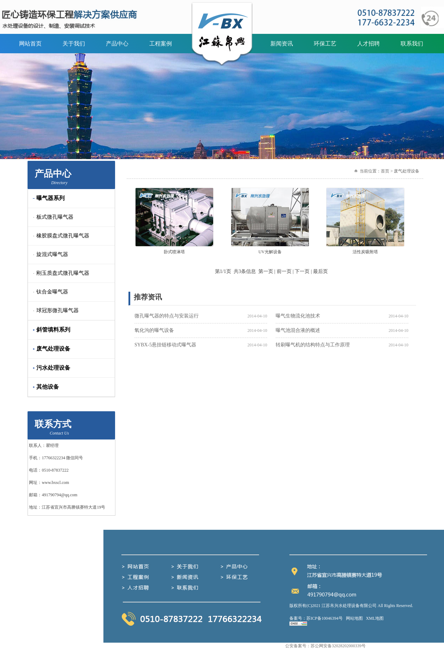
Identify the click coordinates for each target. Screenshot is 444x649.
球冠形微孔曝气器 (54, 310)
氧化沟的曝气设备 (154, 330)
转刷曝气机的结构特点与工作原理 (313, 344)
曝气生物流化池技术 (298, 316)
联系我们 (412, 44)
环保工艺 (325, 44)
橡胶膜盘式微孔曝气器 (59, 235)
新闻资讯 (281, 44)
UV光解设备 (269, 251)
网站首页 (30, 44)
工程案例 (160, 44)
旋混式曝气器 (49, 254)
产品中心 (117, 44)
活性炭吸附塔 (365, 251)
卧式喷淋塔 (174, 251)
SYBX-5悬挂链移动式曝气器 (165, 344)
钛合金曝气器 (49, 292)
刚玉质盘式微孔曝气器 (59, 273)
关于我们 (73, 44)
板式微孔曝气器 (51, 217)
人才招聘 (368, 44)
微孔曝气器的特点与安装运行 (166, 316)
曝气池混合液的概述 (298, 330)
